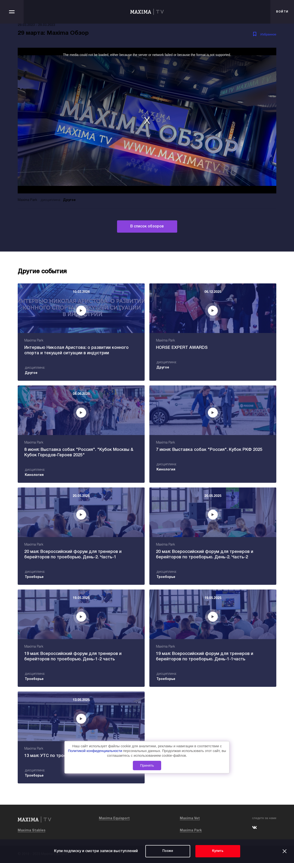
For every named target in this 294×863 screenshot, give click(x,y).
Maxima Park (191, 830)
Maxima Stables (31, 830)
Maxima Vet (190, 818)
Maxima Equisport (114, 818)
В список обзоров (147, 226)
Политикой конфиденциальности (95, 751)
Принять (147, 765)
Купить (217, 851)
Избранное (268, 34)
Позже (167, 851)
